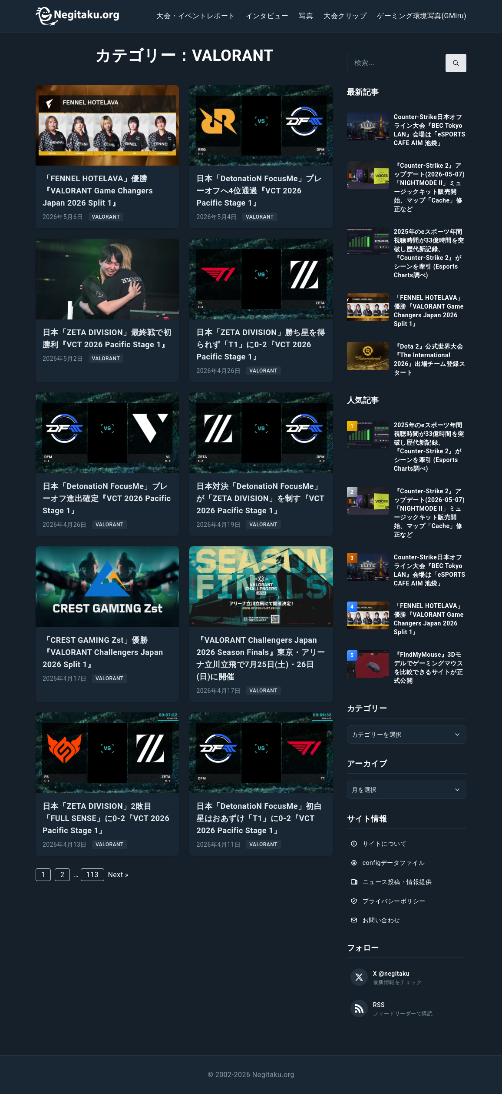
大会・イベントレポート (195, 16)
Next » (118, 875)
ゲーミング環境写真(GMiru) (421, 16)
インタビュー (267, 16)
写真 (306, 16)
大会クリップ (345, 16)
